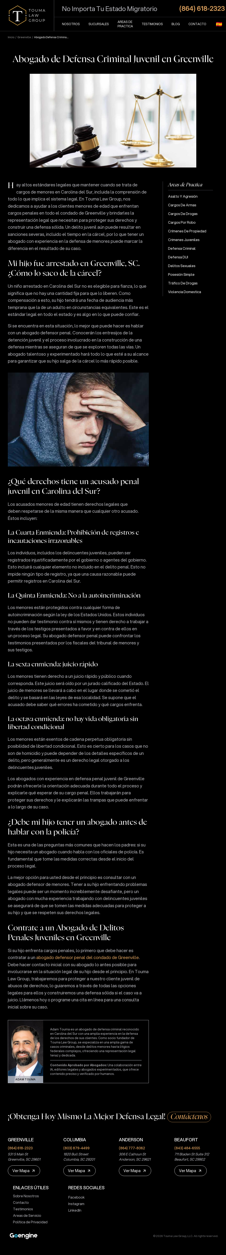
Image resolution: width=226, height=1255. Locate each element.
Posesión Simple (181, 274)
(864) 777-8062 (132, 1147)
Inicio (11, 37)
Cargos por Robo (182, 222)
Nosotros (71, 24)
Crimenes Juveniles (184, 239)
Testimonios (152, 24)
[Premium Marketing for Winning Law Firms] (23, 1236)
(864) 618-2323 (20, 1147)
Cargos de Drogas (183, 213)
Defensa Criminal (182, 248)
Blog (176, 24)
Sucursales (98, 24)
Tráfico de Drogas (183, 283)
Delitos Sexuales (181, 265)
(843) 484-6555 (187, 1147)
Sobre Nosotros (24, 1195)
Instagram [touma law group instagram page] (74, 1203)
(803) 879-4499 (76, 1147)
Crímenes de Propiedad (187, 230)
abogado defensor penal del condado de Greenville (87, 957)
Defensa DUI (178, 257)
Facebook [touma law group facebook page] (75, 1197)
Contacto (197, 24)
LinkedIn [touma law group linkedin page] (73, 1210)
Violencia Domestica (184, 291)
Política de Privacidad (28, 1221)
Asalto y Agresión (183, 196)
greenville (24, 37)
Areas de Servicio (25, 1215)
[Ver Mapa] (24, 1170)
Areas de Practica (125, 24)
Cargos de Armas (182, 204)
